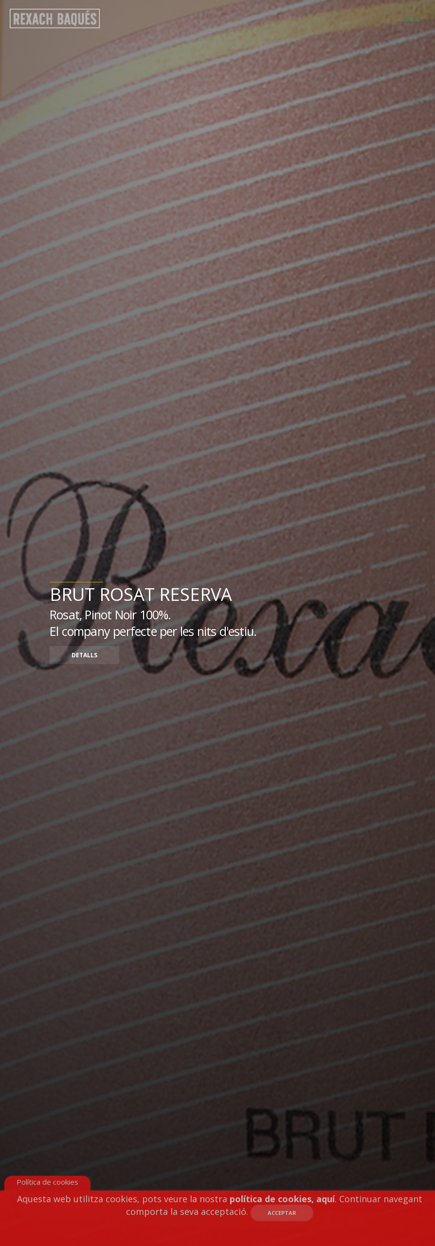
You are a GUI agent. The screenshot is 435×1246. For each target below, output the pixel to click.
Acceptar (282, 1212)
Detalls (84, 655)
